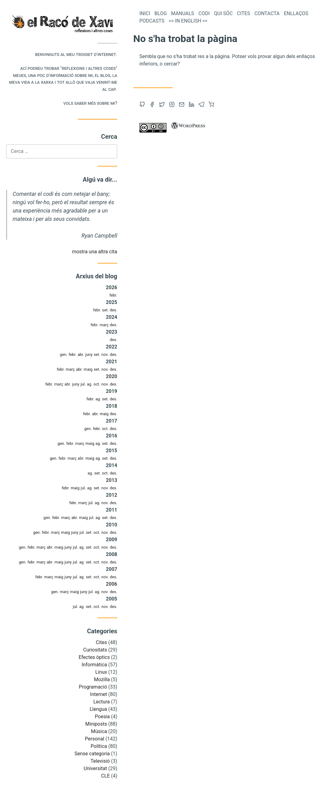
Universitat (95, 768)
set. (105, 310)
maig (88, 369)
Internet (98, 694)
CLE (105, 776)
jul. (83, 384)
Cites (101, 642)
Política (99, 746)
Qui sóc (223, 13)
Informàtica (94, 665)
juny (89, 354)
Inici (144, 13)
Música (99, 731)
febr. (113, 295)
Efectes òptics (94, 657)
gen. (63, 354)
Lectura (101, 702)
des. (113, 310)
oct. (96, 384)
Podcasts (151, 21)
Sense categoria (92, 754)
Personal (94, 739)
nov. (105, 354)
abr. (81, 354)
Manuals (182, 13)
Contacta (266, 13)
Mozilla (102, 679)
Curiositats (95, 650)
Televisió (100, 761)
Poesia (102, 716)
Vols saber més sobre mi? (90, 103)
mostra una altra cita (94, 252)
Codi (204, 13)
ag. (90, 384)
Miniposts (96, 724)
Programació (93, 687)
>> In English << (188, 21)
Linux (101, 672)
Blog (161, 13)
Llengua (98, 709)
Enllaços (296, 13)
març (104, 325)
